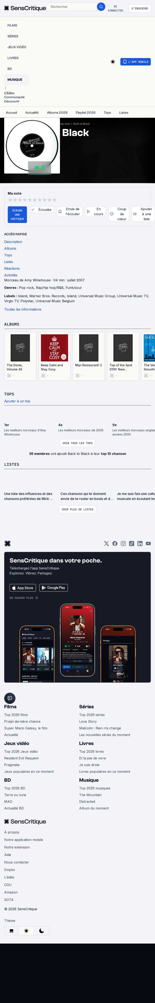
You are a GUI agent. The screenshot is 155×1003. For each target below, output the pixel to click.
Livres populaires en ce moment (104, 771)
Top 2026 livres (91, 751)
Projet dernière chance (22, 721)
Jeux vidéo (16, 743)
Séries (86, 707)
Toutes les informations (22, 309)
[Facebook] (114, 545)
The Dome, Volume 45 (15, 367)
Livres (86, 743)
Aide (7, 855)
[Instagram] (123, 545)
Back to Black (81, 123)
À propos (11, 832)
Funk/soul (73, 288)
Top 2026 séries (92, 715)
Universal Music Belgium (55, 301)
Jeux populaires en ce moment (29, 771)
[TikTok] (131, 545)
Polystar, (28, 301)
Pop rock (64, 123)
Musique (89, 780)
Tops (9, 393)
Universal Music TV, (133, 296)
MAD (8, 801)
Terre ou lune (15, 795)
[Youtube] (148, 545)
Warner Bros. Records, (48, 296)
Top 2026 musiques (94, 788)
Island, (23, 296)
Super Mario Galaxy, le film (25, 728)
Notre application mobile (23, 840)
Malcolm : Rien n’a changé (100, 728)
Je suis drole (89, 765)
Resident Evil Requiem (21, 758)
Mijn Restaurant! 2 (88, 365)
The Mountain (90, 795)
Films (10, 707)
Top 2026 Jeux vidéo (21, 751)
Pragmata (11, 765)
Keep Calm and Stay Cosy (52, 367)
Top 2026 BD (14, 788)
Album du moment (94, 808)
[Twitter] (106, 545)
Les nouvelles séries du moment (104, 735)
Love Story (88, 721)
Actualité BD (14, 808)
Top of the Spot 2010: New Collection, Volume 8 (120, 367)
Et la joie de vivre (92, 758)
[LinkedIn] (139, 545)
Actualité (11, 735)
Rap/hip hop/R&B (50, 288)
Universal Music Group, (97, 296)
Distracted (87, 801)
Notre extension (17, 847)
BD (7, 780)
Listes (11, 464)
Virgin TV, (12, 301)
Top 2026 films (16, 715)
